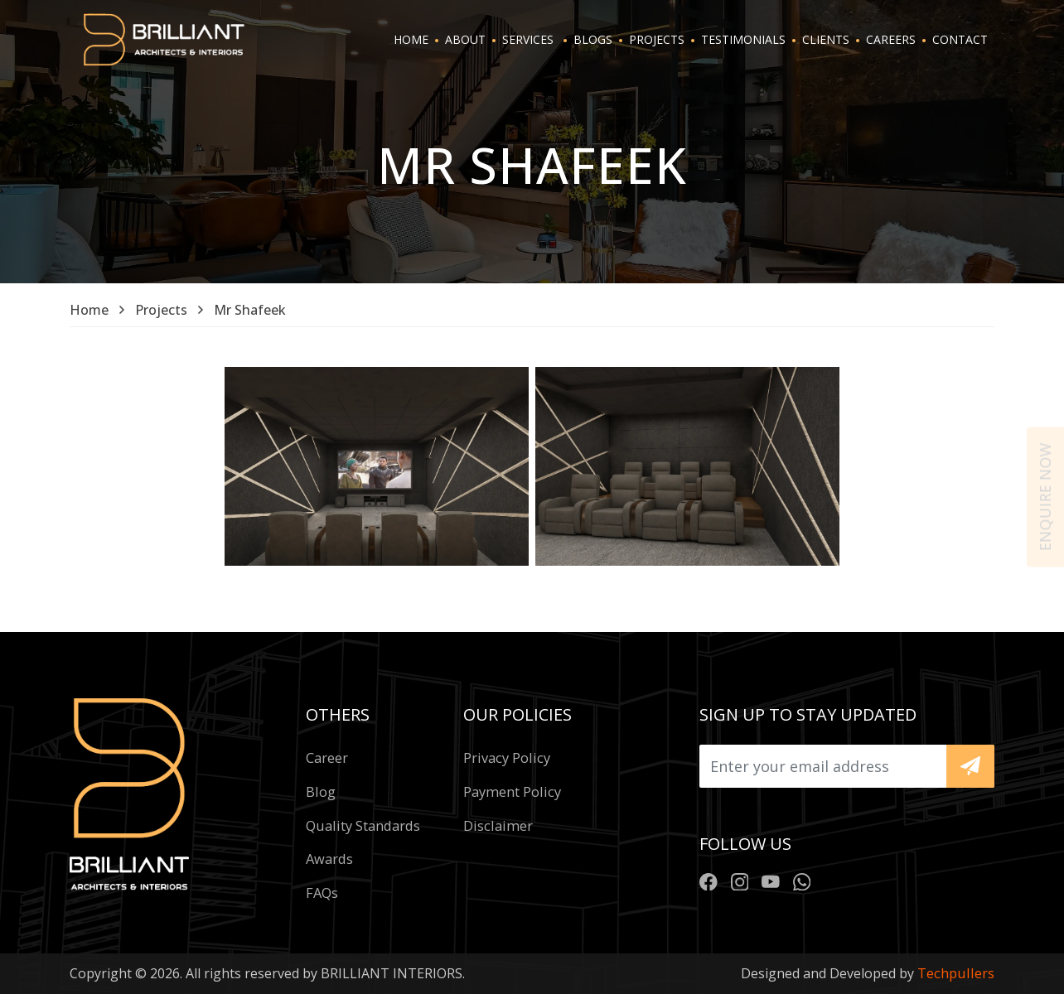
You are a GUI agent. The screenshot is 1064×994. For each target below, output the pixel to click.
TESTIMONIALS (743, 39)
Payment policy (512, 791)
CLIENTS (825, 39)
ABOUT (465, 39)
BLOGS (592, 39)
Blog (321, 791)
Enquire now (1045, 497)
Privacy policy (506, 757)
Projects (161, 309)
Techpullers (955, 972)
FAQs (322, 892)
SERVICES (528, 39)
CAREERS (891, 39)
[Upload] (823, 766)
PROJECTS (656, 39)
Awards (329, 858)
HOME (411, 39)
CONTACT (960, 39)
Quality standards (363, 825)
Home (89, 309)
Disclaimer (498, 825)
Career (327, 757)
